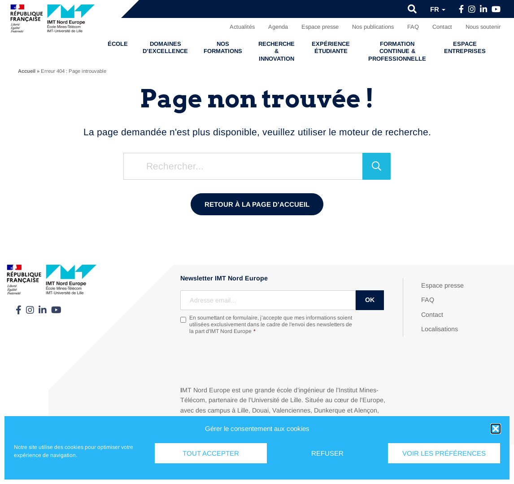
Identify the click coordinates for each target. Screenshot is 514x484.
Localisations (439, 329)
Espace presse (320, 26)
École (118, 43)
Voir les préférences (444, 453)
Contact (442, 26)
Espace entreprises (465, 47)
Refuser (327, 453)
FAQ (413, 26)
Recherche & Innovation (276, 51)
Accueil (26, 71)
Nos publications (373, 26)
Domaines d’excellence (165, 47)
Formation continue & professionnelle (397, 51)
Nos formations (223, 47)
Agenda (278, 26)
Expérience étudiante (331, 47)
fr (437, 9)
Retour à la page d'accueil (257, 204)
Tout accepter (211, 453)
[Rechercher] (376, 166)
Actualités (242, 26)
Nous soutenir (483, 26)
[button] (495, 428)
